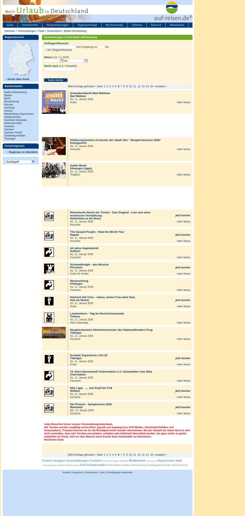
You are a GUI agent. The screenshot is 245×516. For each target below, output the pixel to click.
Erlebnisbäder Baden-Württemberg (125, 465)
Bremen (8, 104)
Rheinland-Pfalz (13, 123)
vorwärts (160, 86)
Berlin (7, 98)
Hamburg (9, 107)
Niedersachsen (12, 117)
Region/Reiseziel (62, 50)
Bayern (8, 95)
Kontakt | (67, 472)
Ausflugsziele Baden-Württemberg (167, 465)
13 (143, 86)
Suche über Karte (17, 79)
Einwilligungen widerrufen (119, 472)
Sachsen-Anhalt (13, 132)
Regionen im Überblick (22, 152)
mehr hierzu (183, 102)
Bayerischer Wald (170, 460)
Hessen (8, 110)
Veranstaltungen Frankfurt (84, 460)
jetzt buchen (183, 215)
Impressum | (78, 472)
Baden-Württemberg (75, 31)
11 (134, 86)
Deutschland (54, 31)
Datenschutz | (92, 472)
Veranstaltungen (58, 25)
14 (147, 86)
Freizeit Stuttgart (53, 460)
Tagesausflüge (87, 25)
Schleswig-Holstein (14, 135)
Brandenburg (11, 101)
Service (156, 25)
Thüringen (10, 138)
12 (138, 86)
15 (151, 86)
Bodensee (137, 460)
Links (102, 472)
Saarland (9, 126)
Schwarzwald (151, 461)
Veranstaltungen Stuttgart (115, 461)
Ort (49, 50)
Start (10, 25)
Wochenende (114, 25)
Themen (137, 25)
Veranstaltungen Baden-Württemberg (60, 465)
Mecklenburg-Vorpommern (18, 113)
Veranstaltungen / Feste (31, 31)
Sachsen (9, 129)
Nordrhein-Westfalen (15, 120)
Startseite (9, 31)
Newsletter (177, 25)
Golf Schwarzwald (92, 465)
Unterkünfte (30, 25)
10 (130, 86)
